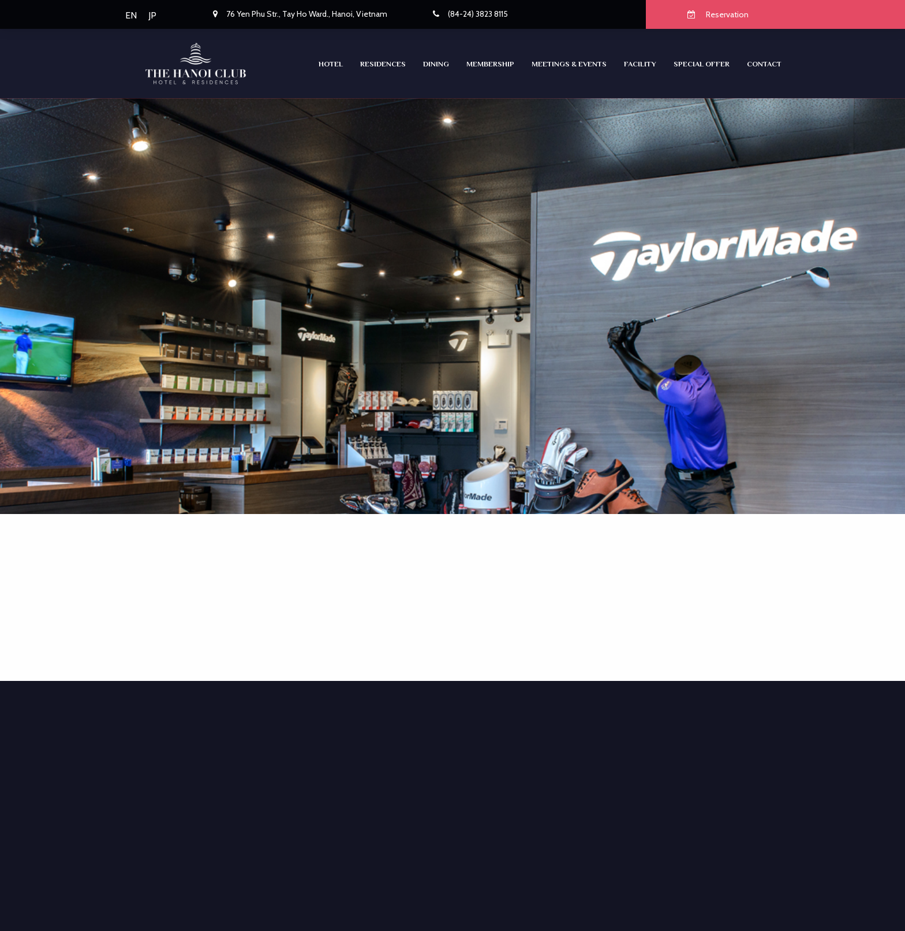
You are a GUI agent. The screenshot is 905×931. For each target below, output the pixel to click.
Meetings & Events (569, 63)
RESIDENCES (383, 63)
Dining (436, 63)
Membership (490, 63)
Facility (640, 63)
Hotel (331, 63)
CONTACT (764, 63)
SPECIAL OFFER (702, 63)
